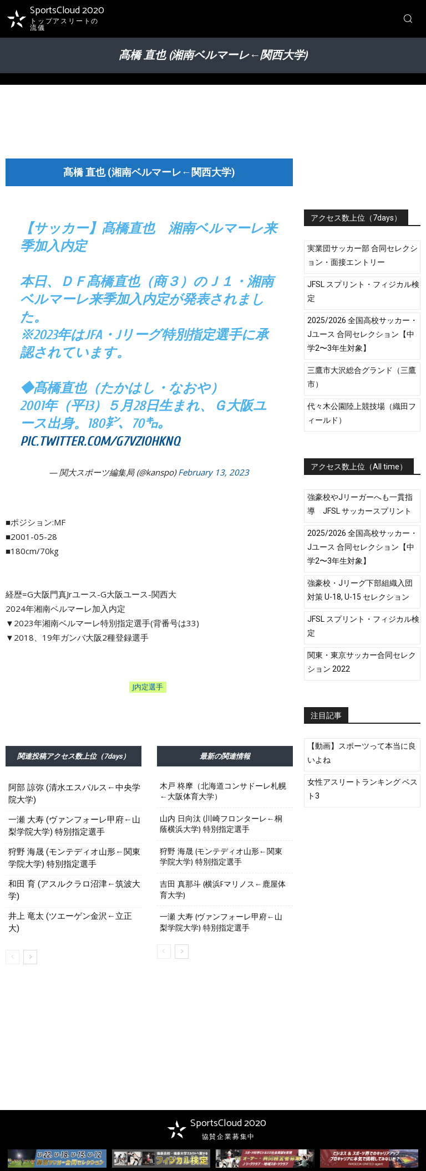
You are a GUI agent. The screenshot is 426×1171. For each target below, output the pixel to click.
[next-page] (30, 957)
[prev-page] (12, 957)
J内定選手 (147, 687)
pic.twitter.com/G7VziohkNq (100, 441)
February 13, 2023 (213, 472)
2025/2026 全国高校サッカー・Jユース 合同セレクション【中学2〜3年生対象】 (362, 334)
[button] (408, 18)
